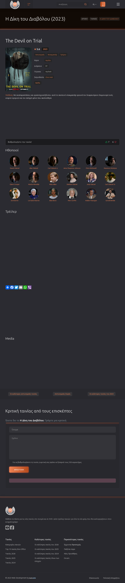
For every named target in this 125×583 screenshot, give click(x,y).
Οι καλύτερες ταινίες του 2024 (47, 553)
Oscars (66, 558)
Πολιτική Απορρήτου (111, 578)
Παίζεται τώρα (69, 549)
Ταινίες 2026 (10, 553)
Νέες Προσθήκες (70, 553)
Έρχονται (72, 544)
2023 (45, 49)
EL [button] (95, 4)
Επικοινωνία (94, 578)
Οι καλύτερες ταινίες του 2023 (101, 394)
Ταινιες (93, 19)
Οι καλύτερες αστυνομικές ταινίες (23, 394)
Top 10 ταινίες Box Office (15, 549)
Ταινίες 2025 (10, 558)
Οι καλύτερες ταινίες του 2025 (47, 549)
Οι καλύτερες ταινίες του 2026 (47, 544)
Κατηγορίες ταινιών (13, 544)
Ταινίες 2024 (10, 562)
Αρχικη (85, 19)
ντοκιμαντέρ (71, 95)
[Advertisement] (62, 118)
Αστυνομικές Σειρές (62, 394)
